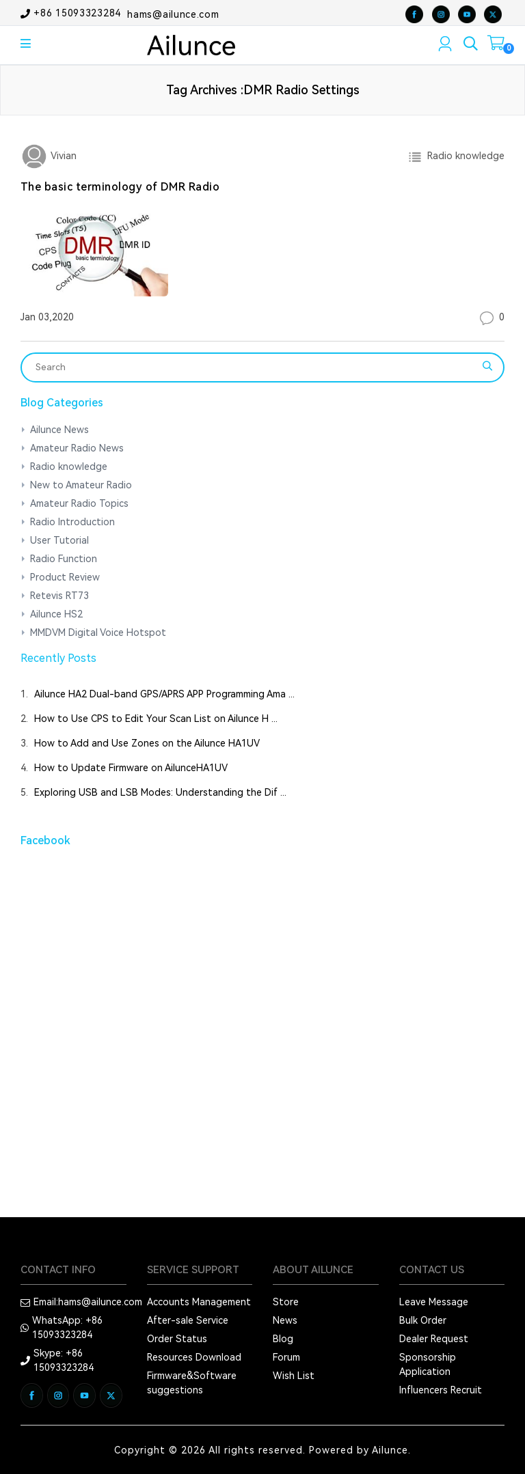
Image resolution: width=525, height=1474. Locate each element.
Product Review (65, 577)
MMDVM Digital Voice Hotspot (98, 632)
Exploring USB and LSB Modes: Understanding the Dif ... (160, 792)
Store (286, 1301)
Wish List (293, 1375)
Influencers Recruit (440, 1390)
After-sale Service (187, 1320)
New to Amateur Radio (81, 484)
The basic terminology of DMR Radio (120, 186)
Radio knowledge (463, 155)
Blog (283, 1338)
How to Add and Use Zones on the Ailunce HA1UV (147, 743)
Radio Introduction (72, 521)
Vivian (62, 155)
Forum (286, 1357)
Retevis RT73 (59, 595)
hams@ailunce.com (173, 13)
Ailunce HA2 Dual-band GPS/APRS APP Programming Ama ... (164, 694)
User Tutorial (59, 540)
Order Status (177, 1338)
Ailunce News (59, 429)
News (285, 1320)
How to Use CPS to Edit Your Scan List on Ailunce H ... (156, 718)
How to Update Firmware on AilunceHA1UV (131, 767)
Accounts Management (199, 1301)
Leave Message (433, 1301)
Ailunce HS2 (56, 614)
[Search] (254, 367)
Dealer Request (433, 1338)
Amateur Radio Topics (79, 503)
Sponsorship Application (427, 1364)
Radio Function (63, 558)
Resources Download (194, 1357)
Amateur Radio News (77, 448)
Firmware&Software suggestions (192, 1382)
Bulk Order (422, 1320)
